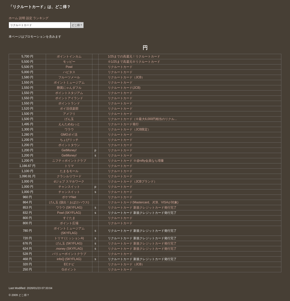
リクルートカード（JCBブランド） (132, 181)
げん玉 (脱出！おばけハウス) (69, 202)
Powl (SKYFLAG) (69, 212)
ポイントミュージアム (69, 82)
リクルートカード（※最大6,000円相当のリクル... (142, 119)
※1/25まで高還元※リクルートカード (134, 61)
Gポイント (69, 269)
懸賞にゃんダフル (69, 87)
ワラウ (69, 129)
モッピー (69, 61)
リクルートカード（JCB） (126, 77)
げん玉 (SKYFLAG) (69, 243)
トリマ (69, 165)
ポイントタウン (69, 145)
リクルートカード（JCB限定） (129, 129)
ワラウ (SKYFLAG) (69, 207)
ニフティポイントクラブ (69, 160)
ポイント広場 (69, 223)
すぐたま (69, 218)
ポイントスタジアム (69, 93)
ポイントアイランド (69, 98)
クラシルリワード (69, 176)
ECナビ (69, 264)
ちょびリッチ (69, 139)
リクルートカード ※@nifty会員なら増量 (136, 160)
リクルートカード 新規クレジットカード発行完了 (142, 207)
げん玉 (69, 119)
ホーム (13, 18)
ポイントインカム (69, 56)
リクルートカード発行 (123, 124)
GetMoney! (69, 150)
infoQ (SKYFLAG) (69, 259)
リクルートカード (120, 66)
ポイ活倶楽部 (69, 108)
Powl (69, 66)
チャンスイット (69, 186)
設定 (29, 18)
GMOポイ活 (69, 134)
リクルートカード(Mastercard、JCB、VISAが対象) (143, 202)
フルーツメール (69, 77)
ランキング (40, 18)
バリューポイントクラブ (69, 253)
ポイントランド (69, 103)
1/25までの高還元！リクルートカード (134, 56)
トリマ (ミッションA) (69, 238)
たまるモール (69, 171)
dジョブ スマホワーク (69, 181)
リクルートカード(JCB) (124, 87)
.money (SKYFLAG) (69, 248)
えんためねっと (69, 124)
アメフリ (69, 113)
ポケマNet (69, 197)
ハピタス (69, 72)
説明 (22, 18)
